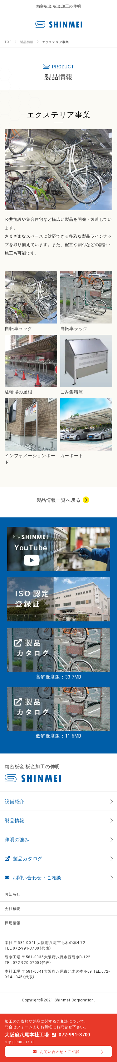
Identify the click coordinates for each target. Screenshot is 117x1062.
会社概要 (13, 908)
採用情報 (13, 923)
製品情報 (14, 820)
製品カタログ (23, 858)
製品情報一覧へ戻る (59, 499)
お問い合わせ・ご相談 (33, 877)
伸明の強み (17, 839)
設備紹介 (14, 801)
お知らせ (13, 894)
